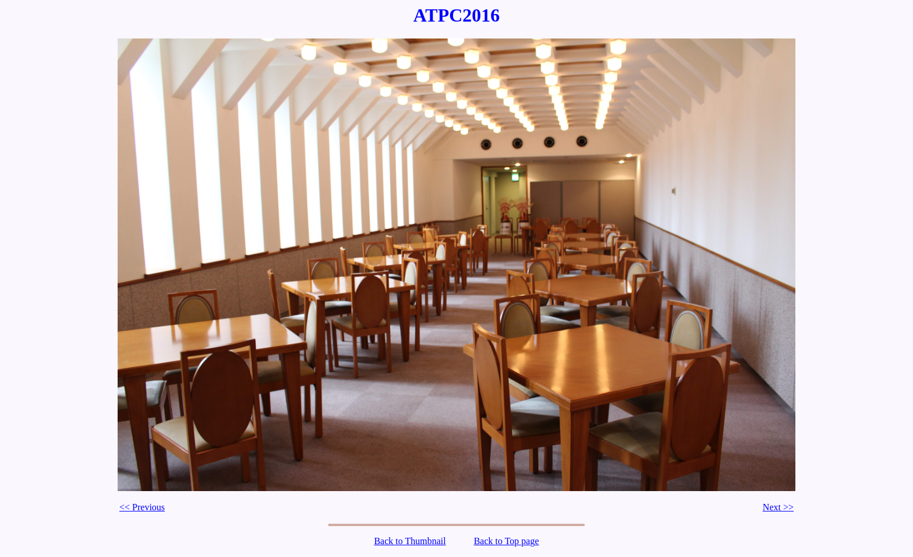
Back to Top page (506, 541)
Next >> (778, 507)
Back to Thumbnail (409, 541)
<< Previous (142, 507)
